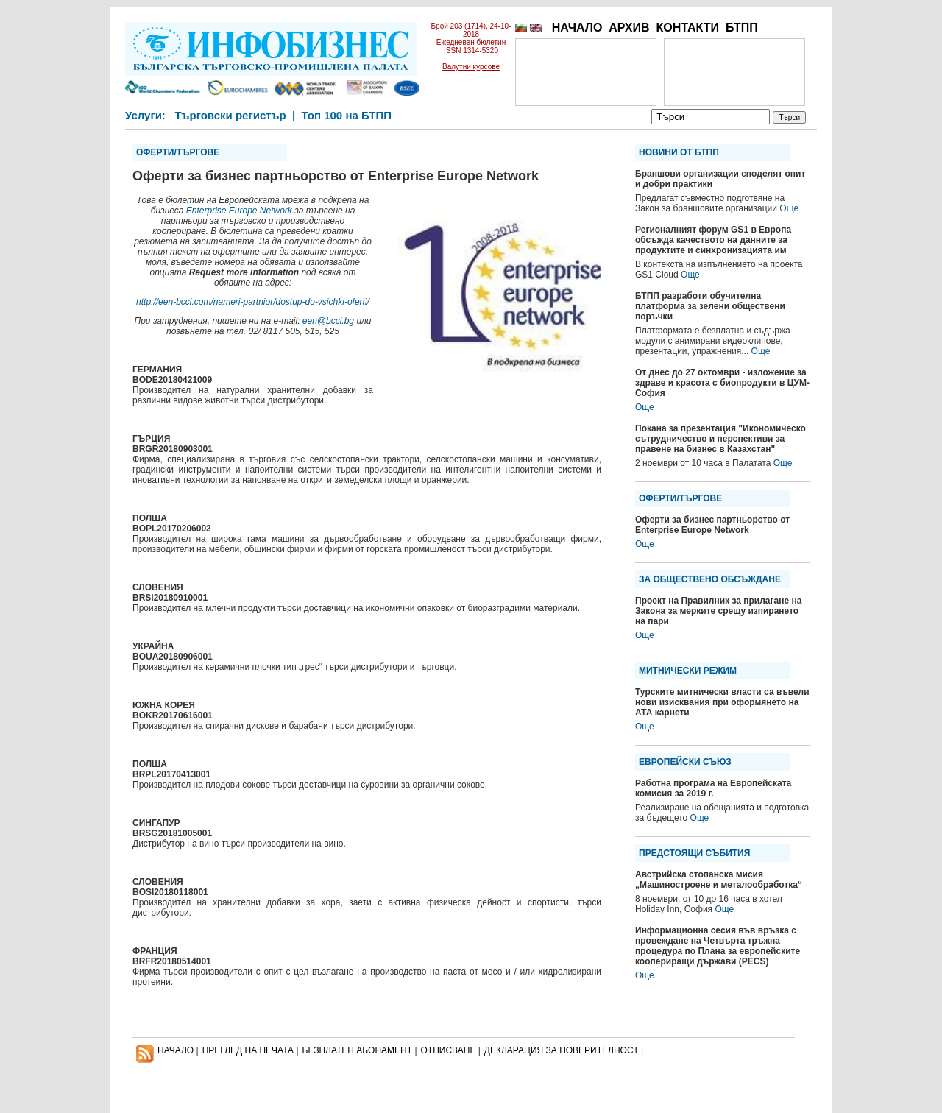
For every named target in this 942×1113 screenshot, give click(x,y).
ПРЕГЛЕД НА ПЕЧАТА (248, 1050)
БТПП (742, 27)
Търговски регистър (230, 115)
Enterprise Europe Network (239, 210)
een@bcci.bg (328, 321)
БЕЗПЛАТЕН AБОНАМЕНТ (357, 1050)
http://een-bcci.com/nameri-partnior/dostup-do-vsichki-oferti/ (252, 302)
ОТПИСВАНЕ (448, 1050)
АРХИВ (629, 27)
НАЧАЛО (577, 27)
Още (788, 208)
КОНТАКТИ (687, 27)
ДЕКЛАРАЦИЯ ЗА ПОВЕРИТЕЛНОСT (561, 1050)
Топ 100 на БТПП (347, 115)
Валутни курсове (471, 67)
